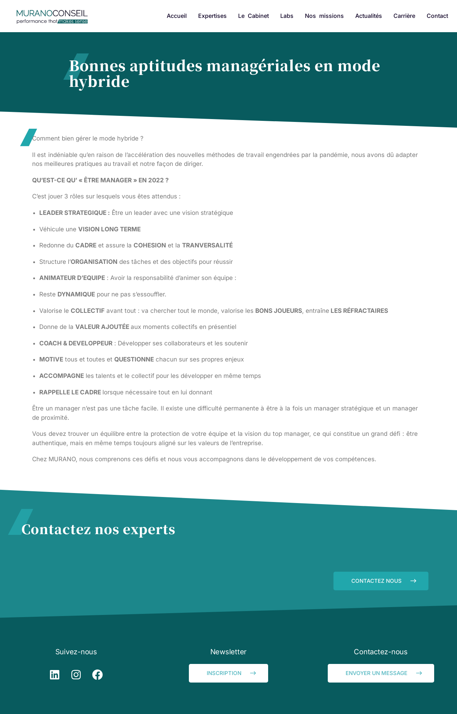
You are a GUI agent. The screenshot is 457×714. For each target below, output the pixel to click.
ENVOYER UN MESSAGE (384, 673)
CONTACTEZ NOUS (384, 580)
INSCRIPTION (232, 673)
